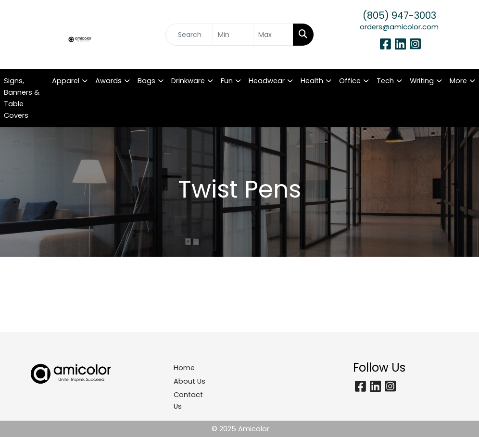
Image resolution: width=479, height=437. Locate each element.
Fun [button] (227, 81)
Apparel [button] (65, 81)
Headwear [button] (267, 81)
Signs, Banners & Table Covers (21, 98)
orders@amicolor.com (399, 27)
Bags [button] (146, 81)
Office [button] (350, 81)
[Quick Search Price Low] (233, 35)
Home (184, 368)
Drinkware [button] (188, 81)
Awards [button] (108, 81)
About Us (189, 381)
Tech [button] (385, 81)
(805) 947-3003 (399, 15)
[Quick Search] (189, 35)
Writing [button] (422, 81)
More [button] (458, 81)
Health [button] (312, 81)
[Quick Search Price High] (273, 35)
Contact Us (188, 400)
